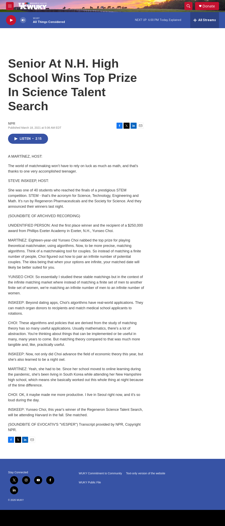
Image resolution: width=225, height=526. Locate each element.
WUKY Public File (90, 482)
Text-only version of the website (145, 473)
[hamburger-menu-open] (10, 6)
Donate (208, 6)
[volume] (23, 20)
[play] (11, 20)
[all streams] (204, 20)
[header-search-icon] (188, 6)
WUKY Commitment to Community (100, 473)
